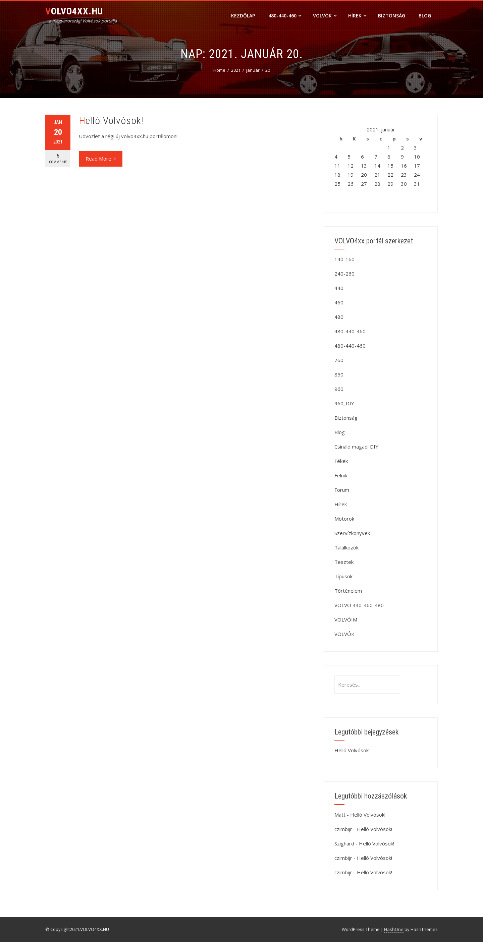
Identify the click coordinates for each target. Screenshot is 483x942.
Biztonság (391, 15)
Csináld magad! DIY (356, 446)
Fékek (341, 461)
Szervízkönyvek (352, 533)
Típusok (343, 576)
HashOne (394, 929)
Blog (425, 15)
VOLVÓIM (345, 619)
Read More (101, 158)
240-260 (344, 273)
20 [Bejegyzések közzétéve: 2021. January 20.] (364, 174)
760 (338, 360)
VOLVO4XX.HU (74, 11)
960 (338, 389)
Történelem (348, 590)
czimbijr (343, 829)
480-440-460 (284, 15)
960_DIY (344, 403)
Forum (341, 489)
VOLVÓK (324, 15)
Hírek (357, 15)
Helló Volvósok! (111, 120)
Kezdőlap (243, 15)
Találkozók (346, 547)
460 (338, 302)
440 (338, 288)
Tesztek (344, 561)
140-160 (344, 259)
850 (338, 374)
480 (338, 316)
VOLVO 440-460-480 (359, 605)
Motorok (344, 518)
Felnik (340, 475)
